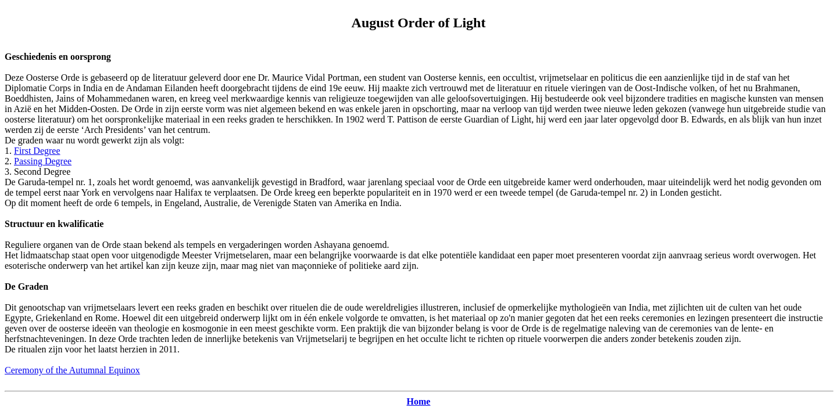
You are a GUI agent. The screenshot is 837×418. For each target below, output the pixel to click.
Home (419, 401)
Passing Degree (42, 161)
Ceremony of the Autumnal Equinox (72, 370)
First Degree (37, 151)
